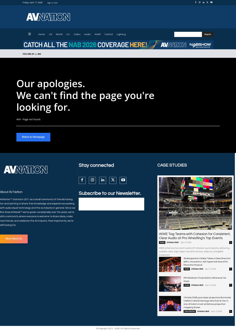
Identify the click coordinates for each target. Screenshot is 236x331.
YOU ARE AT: (29, 54)
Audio (162, 242)
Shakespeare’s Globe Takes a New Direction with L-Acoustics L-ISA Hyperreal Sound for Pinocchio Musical (207, 261)
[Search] (207, 34)
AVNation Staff (172, 243)
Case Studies (190, 311)
